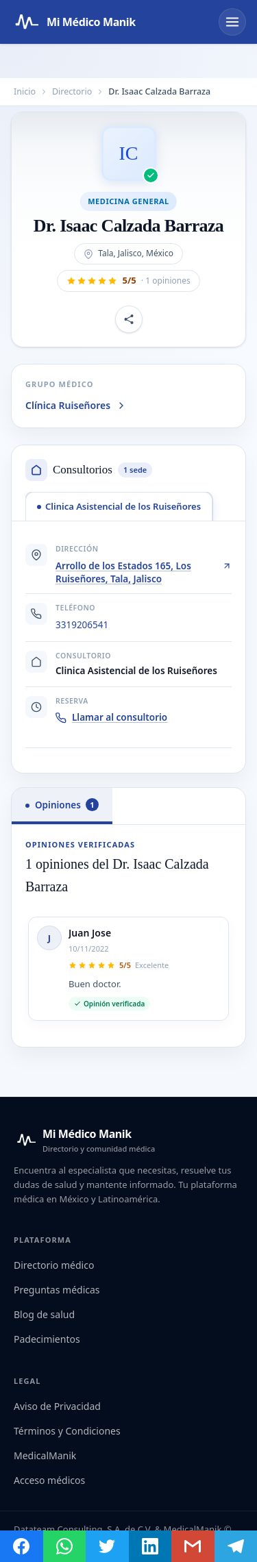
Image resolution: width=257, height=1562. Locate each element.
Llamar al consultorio (111, 717)
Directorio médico (54, 1265)
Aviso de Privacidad (57, 1406)
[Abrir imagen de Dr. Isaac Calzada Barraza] (128, 153)
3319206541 (82, 625)
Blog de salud (44, 1314)
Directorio (72, 91)
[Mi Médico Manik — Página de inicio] (73, 22)
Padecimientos (47, 1339)
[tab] (118, 506)
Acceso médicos (49, 1480)
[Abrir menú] (232, 22)
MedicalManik (45, 1455)
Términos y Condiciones (67, 1430)
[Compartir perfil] (129, 319)
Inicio (25, 91)
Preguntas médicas (57, 1289)
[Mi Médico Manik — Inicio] (84, 1140)
